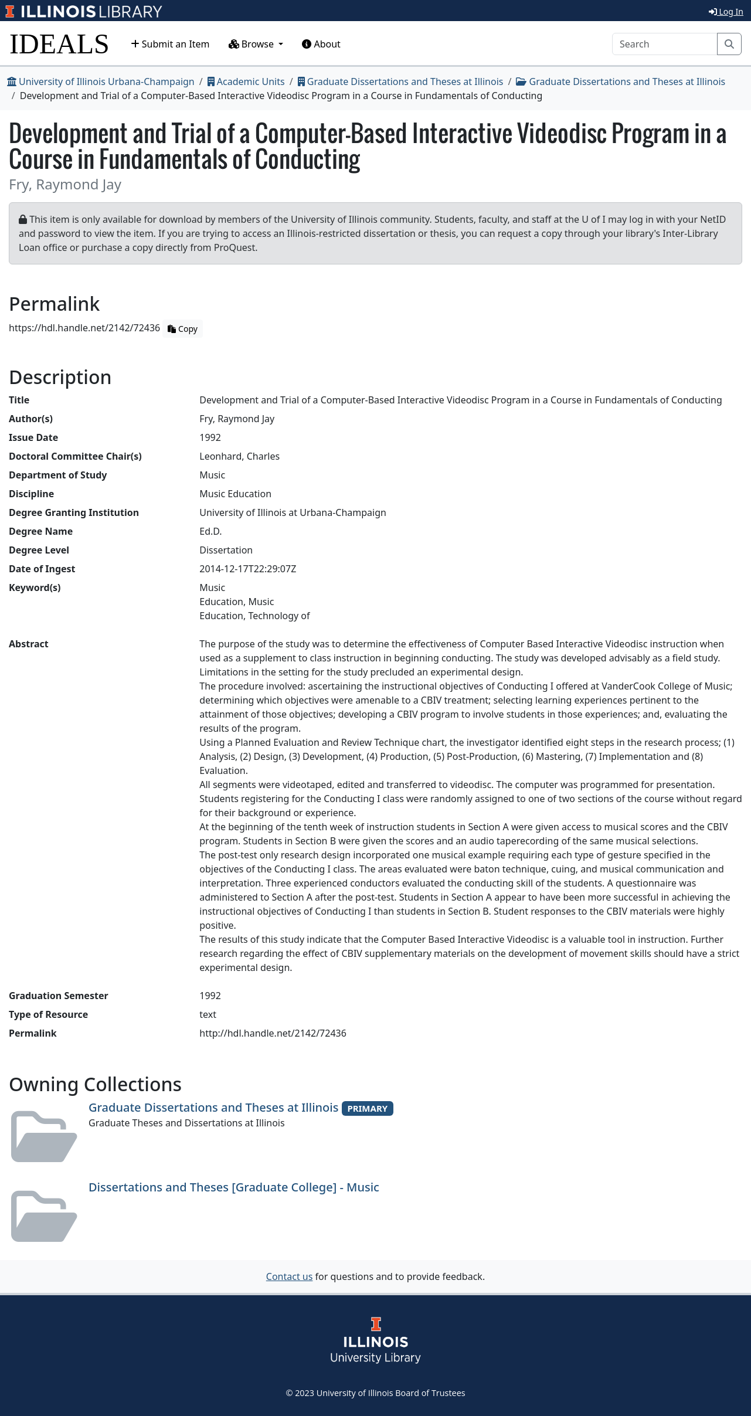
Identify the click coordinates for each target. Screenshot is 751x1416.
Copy (182, 328)
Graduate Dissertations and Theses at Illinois (401, 81)
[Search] (665, 44)
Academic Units (246, 81)
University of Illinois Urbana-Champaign (101, 81)
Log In (726, 11)
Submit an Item (170, 44)
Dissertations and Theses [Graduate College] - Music (234, 1187)
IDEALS (59, 43)
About (321, 44)
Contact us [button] (289, 1276)
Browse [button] (253, 44)
